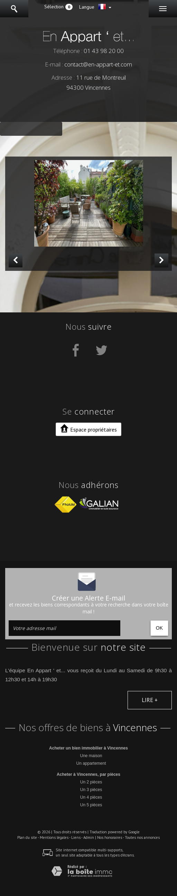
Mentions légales (54, 837)
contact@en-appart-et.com (98, 64)
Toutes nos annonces (142, 837)
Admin (88, 837)
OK (159, 628)
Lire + (150, 700)
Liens (76, 837)
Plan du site (27, 837)
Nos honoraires (109, 837)
